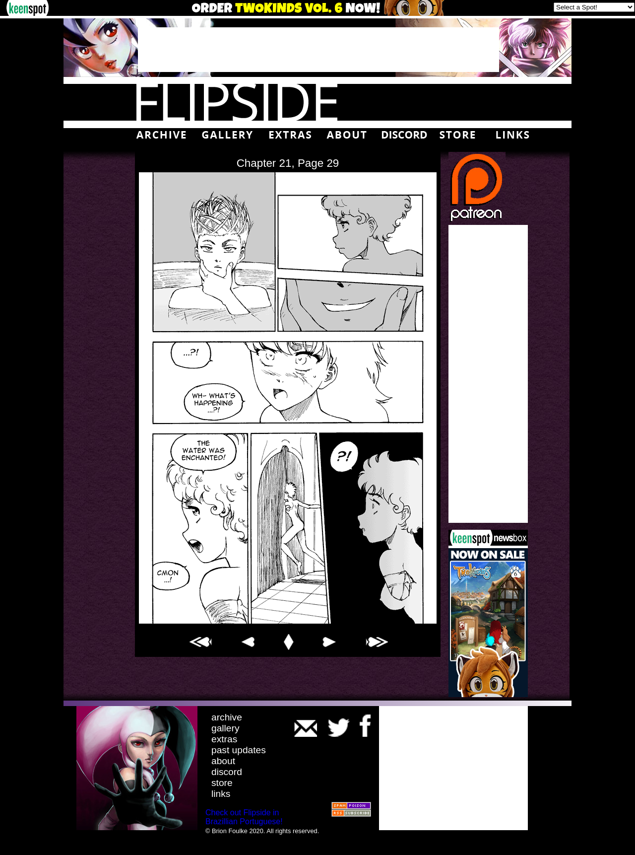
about (223, 761)
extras (224, 739)
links (220, 793)
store (222, 783)
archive (226, 717)
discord (226, 772)
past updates (238, 750)
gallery (225, 728)
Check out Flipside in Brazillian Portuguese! (244, 817)
